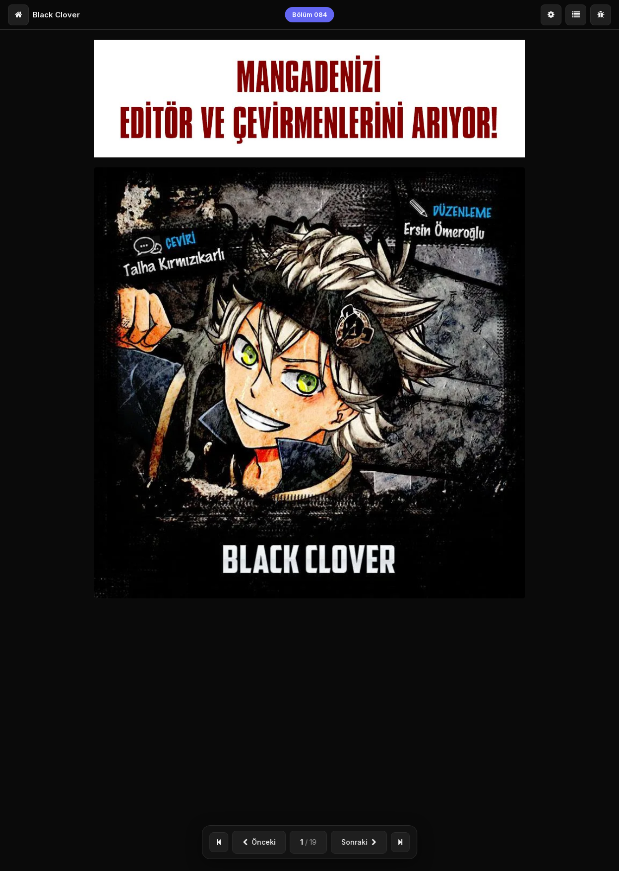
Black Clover (56, 14)
